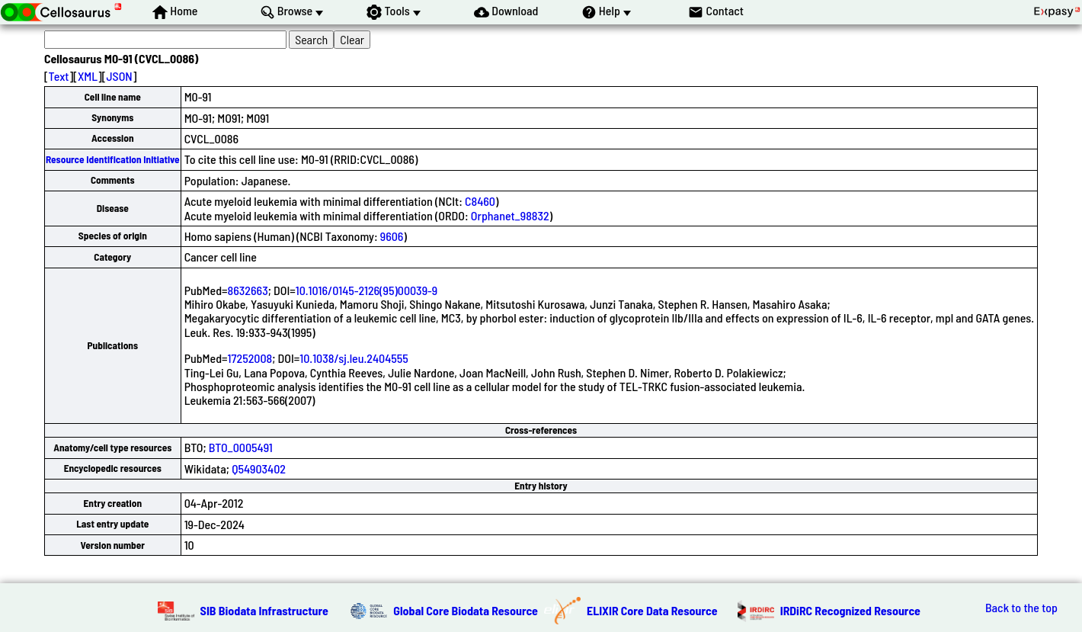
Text (59, 76)
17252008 (250, 358)
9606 (392, 236)
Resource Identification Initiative (113, 159)
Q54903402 (259, 468)
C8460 (480, 201)
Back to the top (1021, 607)
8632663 (248, 290)
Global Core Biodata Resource (465, 610)
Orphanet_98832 (510, 215)
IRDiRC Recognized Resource (850, 610)
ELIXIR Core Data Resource (652, 610)
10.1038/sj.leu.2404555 (353, 358)
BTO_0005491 (241, 447)
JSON (119, 76)
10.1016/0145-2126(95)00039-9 (366, 290)
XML (88, 76)
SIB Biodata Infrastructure (264, 610)
